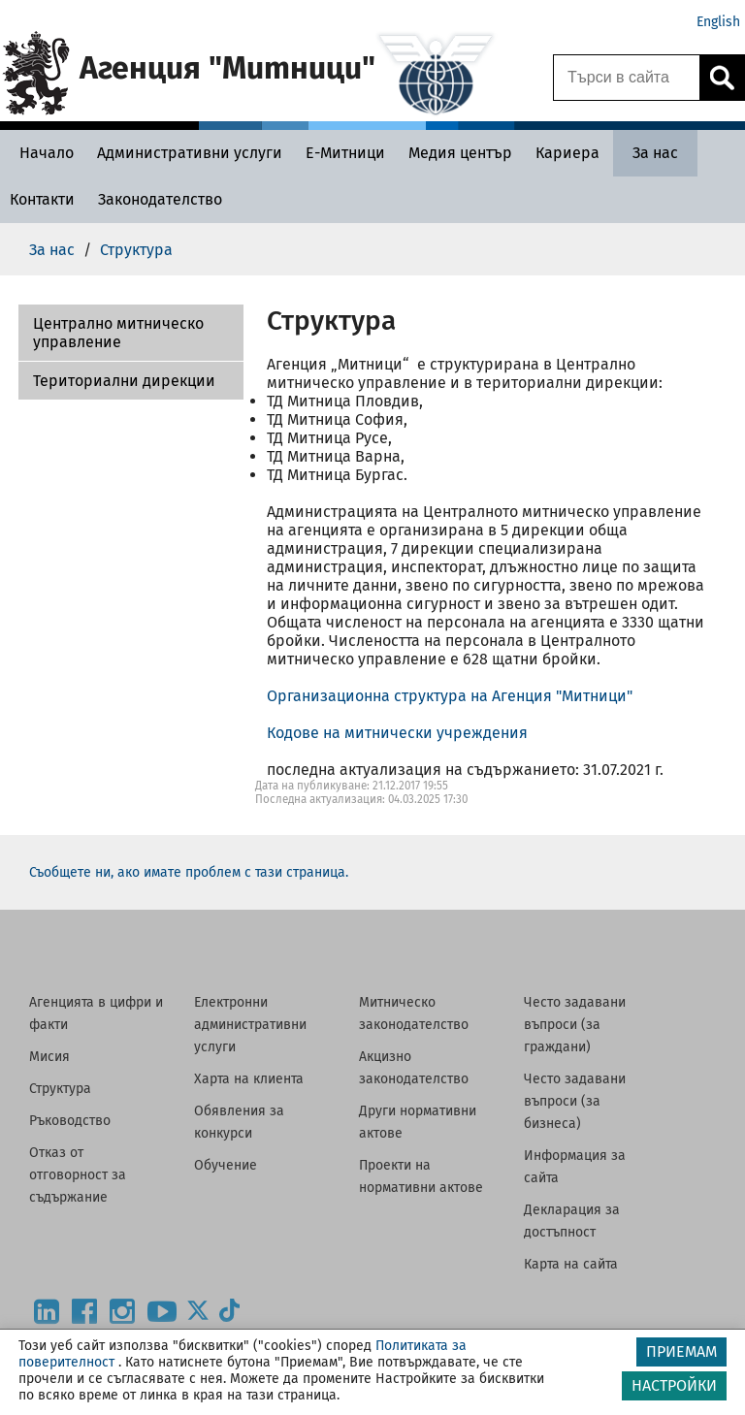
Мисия (49, 1056)
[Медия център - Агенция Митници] (460, 153)
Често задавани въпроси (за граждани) (575, 1024)
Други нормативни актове (417, 1122)
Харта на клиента (249, 1079)
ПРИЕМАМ (681, 1351)
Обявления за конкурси (239, 1122)
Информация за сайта (575, 1166)
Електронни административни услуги (250, 1024)
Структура (60, 1088)
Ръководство (70, 1120)
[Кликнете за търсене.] (721, 77)
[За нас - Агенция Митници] (655, 153)
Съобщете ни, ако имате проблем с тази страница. (188, 872)
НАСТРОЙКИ (674, 1385)
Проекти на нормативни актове (421, 1176)
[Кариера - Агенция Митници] (567, 153)
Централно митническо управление (118, 332)
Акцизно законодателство (414, 1067)
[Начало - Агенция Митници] (41, 153)
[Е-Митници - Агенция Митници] (345, 153)
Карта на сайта (571, 1264)
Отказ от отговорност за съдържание (77, 1175)
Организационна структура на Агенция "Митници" (449, 696)
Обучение (225, 1165)
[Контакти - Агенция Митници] (42, 199)
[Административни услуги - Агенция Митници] (189, 153)
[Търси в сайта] (626, 77)
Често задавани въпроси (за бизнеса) (575, 1101)
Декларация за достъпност (572, 1221)
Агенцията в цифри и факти (96, 1013)
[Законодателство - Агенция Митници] (160, 199)
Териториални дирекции (124, 380)
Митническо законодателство (414, 1013)
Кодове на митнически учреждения (397, 733)
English (718, 22)
